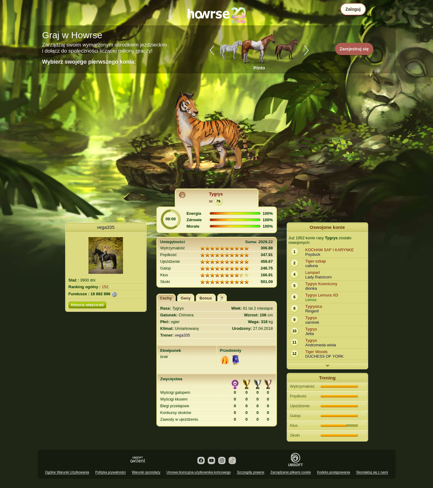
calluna (311, 265)
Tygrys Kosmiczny (321, 283)
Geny (186, 298)
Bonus (206, 298)
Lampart (312, 272)
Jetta (309, 333)
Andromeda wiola (320, 345)
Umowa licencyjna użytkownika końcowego (198, 472)
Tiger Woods (316, 351)
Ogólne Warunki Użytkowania (67, 472)
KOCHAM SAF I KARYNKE (329, 250)
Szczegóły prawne (250, 472)
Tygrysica (313, 306)
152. (106, 287)
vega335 (106, 227)
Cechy (166, 298)
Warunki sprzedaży (146, 472)
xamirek (312, 322)
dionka (311, 288)
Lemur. (311, 299)
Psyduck (312, 254)
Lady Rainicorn (318, 277)
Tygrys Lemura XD (321, 295)
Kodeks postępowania (333, 472)
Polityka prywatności (110, 472)
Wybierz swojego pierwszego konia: (89, 62)
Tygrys (216, 194)
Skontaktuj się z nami (372, 472)
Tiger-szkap (315, 261)
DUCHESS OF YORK (324, 356)
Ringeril (312, 311)
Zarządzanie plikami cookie (291, 472)
